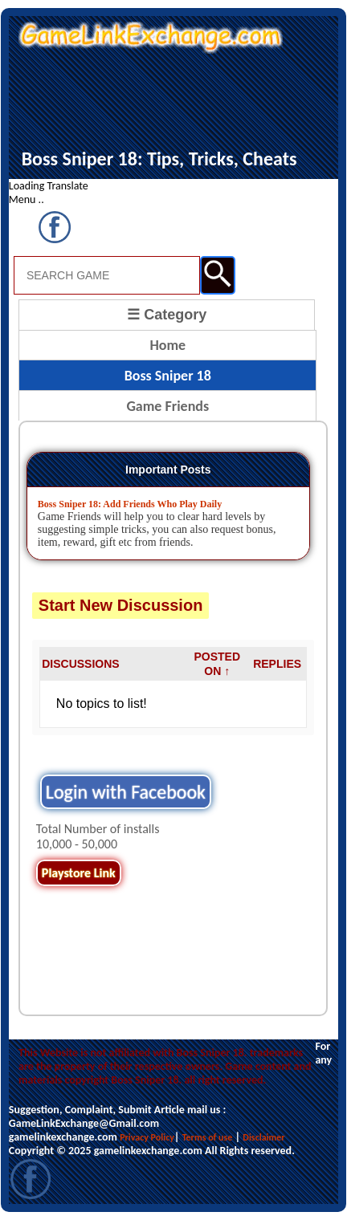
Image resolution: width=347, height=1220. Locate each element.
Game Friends (167, 406)
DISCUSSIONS (80, 663)
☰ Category (166, 315)
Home (167, 345)
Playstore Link (79, 872)
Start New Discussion (121, 605)
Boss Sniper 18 (168, 375)
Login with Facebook (126, 791)
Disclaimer (263, 1137)
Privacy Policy (147, 1137)
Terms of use (207, 1137)
